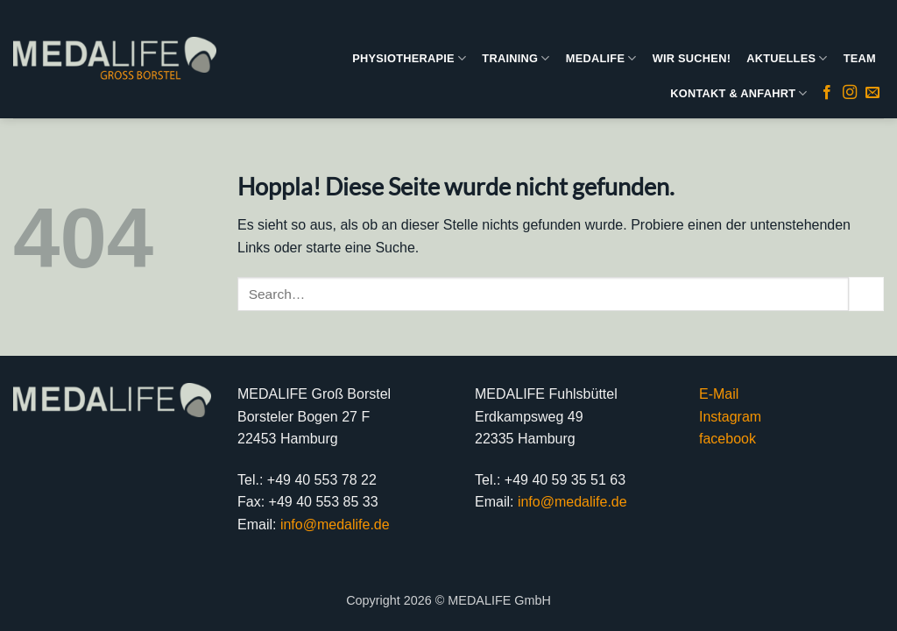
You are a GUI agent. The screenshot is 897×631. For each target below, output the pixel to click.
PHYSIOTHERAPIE (409, 58)
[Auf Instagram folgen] (850, 93)
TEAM (860, 58)
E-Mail (718, 393)
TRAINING (515, 58)
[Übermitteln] (866, 294)
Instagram (730, 416)
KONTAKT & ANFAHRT (738, 93)
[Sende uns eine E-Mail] (872, 93)
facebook (727, 438)
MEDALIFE (601, 58)
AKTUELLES (787, 58)
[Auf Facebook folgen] (827, 93)
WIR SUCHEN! (692, 58)
